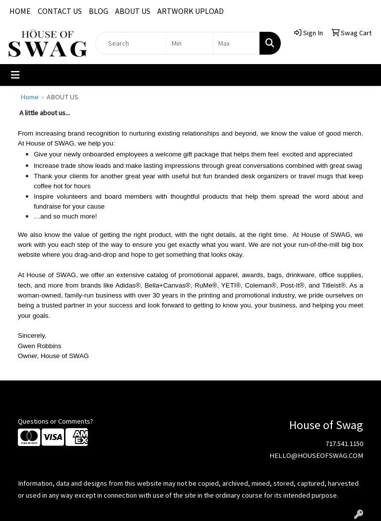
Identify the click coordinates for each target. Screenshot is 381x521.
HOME (20, 11)
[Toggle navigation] (15, 75)
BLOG (98, 11)
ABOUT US (132, 11)
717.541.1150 (344, 443)
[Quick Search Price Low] (189, 43)
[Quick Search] (131, 43)
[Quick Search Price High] (236, 43)
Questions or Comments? (55, 421)
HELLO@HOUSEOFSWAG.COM (316, 455)
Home (29, 96)
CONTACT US (60, 11)
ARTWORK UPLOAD (190, 11)
